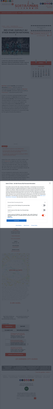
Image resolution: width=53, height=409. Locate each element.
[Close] (50, 183)
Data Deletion (19, 225)
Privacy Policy (34, 225)
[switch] (43, 205)
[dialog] (26, 204)
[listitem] (26, 202)
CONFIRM (16, 220)
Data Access (26, 225)
